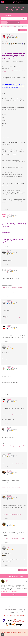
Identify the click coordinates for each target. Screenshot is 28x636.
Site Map (24, 632)
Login (8, 26)
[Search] (24, 18)
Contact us (12, 615)
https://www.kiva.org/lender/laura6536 (12, 487)
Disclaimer (4, 632)
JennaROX (9, 214)
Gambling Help (17, 632)
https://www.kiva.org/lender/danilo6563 (12, 514)
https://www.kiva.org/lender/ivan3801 (11, 318)
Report (5, 209)
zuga (8, 251)
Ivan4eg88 (9, 301)
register (13, 26)
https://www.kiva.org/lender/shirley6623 (12, 414)
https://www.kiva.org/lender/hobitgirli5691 (13, 538)
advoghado (9, 496)
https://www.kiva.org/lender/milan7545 (12, 287)
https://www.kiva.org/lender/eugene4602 (13, 446)
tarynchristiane (10, 367)
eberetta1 (9, 428)
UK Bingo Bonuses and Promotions (9, 591)
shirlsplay (9, 326)
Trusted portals (20, 615)
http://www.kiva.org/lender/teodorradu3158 (13, 464)
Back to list (6, 15)
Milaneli (9, 269)
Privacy (10, 632)
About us (6, 615)
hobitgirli (9, 523)
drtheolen (8, 580)
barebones (9, 471)
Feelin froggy (10, 35)
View (14, 594)
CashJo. (9, 454)
